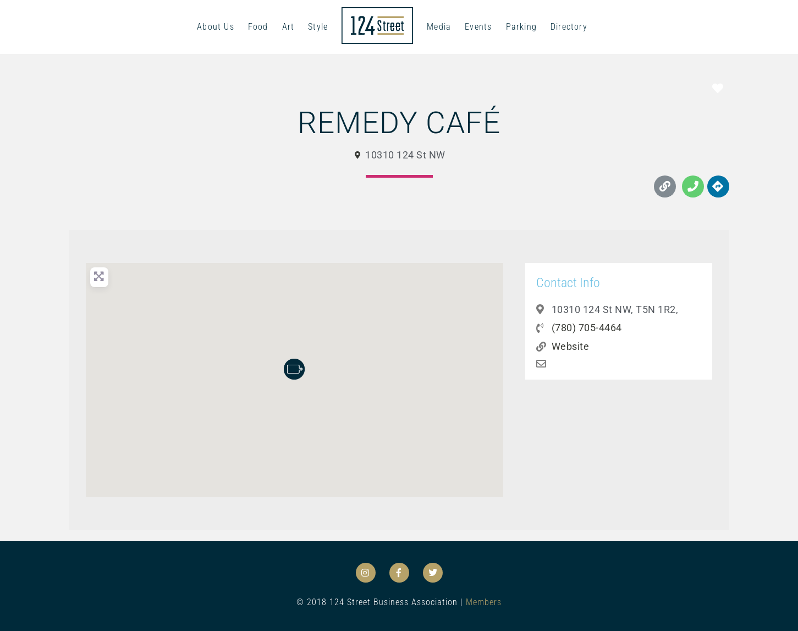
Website (571, 346)
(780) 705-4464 (587, 327)
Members (484, 602)
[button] (294, 369)
